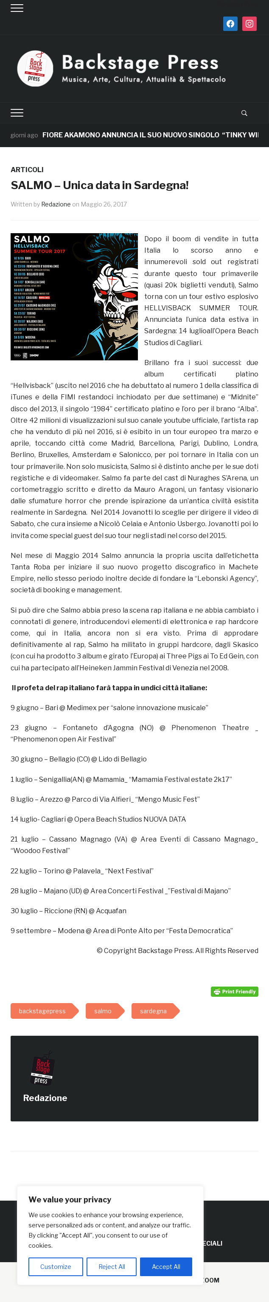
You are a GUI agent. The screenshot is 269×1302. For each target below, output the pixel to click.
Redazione (56, 204)
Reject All (111, 1266)
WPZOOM (204, 1280)
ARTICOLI (27, 170)
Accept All (166, 1266)
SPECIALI (208, 1243)
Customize (55, 1266)
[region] (110, 1235)
